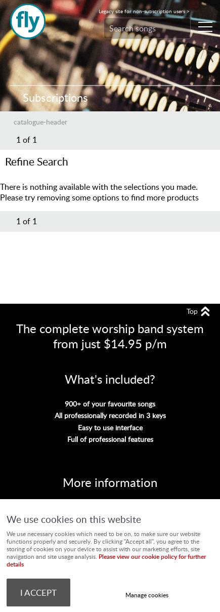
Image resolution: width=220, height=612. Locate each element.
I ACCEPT (38, 592)
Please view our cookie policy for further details (106, 560)
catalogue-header (40, 121)
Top (192, 311)
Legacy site (144, 11)
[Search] (137, 28)
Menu (202, 26)
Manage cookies (146, 595)
